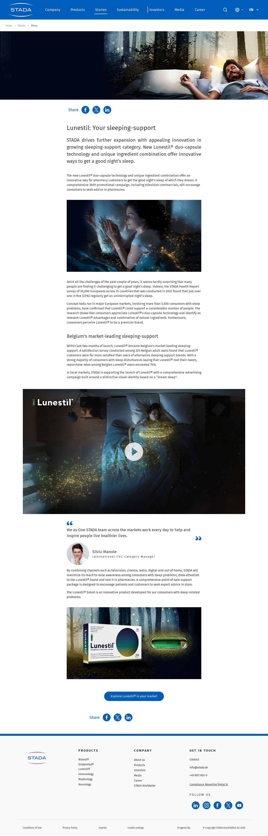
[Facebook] (217, 805)
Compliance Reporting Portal (209, 784)
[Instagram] (206, 805)
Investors (156, 10)
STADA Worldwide (144, 786)
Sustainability (128, 10)
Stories (100, 10)
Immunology (86, 774)
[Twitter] (228, 805)
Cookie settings (136, 828)
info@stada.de (199, 767)
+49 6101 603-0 (198, 775)
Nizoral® (83, 760)
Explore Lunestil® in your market (134, 696)
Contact (194, 760)
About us (139, 760)
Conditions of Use (32, 828)
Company (52, 10)
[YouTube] (239, 805)
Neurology (84, 784)
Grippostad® (86, 764)
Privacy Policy (70, 828)
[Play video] (134, 451)
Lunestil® (84, 769)
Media (179, 10)
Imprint (102, 828)
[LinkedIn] (196, 805)
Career (200, 10)
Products (78, 10)
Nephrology (85, 779)
